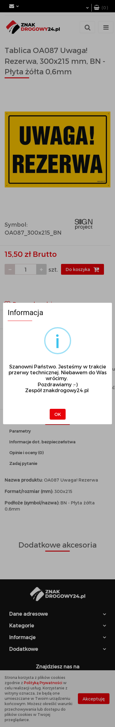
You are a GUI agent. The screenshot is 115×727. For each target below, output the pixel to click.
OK (57, 414)
